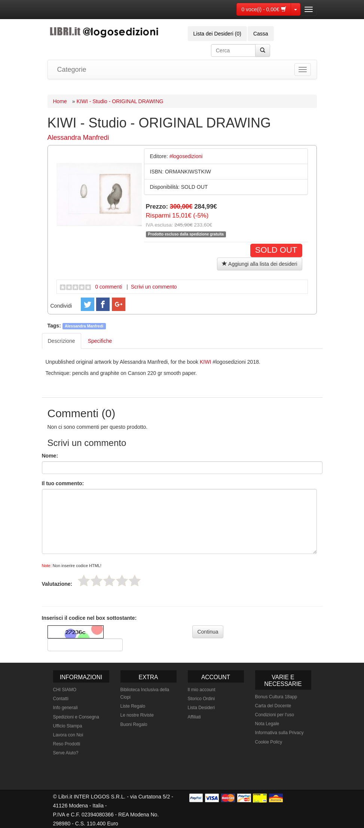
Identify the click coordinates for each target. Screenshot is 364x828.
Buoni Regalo (133, 724)
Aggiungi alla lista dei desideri (259, 264)
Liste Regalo (133, 706)
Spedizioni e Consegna (76, 717)
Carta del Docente (273, 705)
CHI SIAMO (65, 689)
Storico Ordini (201, 698)
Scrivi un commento (154, 287)
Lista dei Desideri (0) (217, 34)
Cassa (260, 34)
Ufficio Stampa (67, 726)
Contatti (60, 698)
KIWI (205, 362)
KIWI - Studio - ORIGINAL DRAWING (119, 101)
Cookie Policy (268, 742)
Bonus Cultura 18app (276, 696)
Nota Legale (267, 723)
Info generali (65, 707)
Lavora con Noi (68, 735)
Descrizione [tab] (61, 341)
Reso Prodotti (66, 744)
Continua (207, 632)
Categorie (71, 69)
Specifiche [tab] (100, 341)
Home (60, 101)
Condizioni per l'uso (274, 714)
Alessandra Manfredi (78, 137)
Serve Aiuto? (66, 752)
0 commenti (108, 287)
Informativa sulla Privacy (279, 732)
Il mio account (201, 689)
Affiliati (194, 717)
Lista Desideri (201, 707)
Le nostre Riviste (137, 715)
